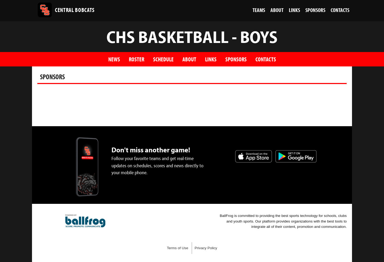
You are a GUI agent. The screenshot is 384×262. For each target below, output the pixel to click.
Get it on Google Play (296, 156)
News (114, 59)
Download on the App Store (253, 156)
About (189, 59)
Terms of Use (177, 248)
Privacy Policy (206, 248)
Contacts (265, 59)
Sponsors (236, 59)
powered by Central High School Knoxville (85, 221)
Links (211, 59)
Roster (136, 59)
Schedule (163, 59)
